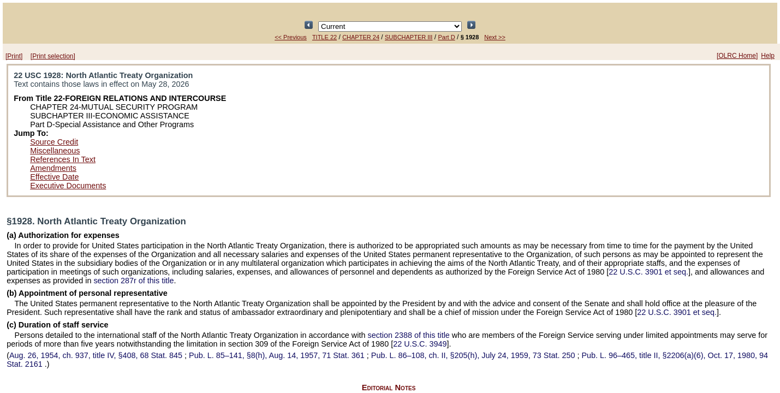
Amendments (53, 168)
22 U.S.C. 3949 (419, 344)
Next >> (494, 37)
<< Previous (291, 37)
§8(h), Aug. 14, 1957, (278, 355)
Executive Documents (68, 185)
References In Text (63, 159)
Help (768, 55)
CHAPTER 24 (360, 37)
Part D (446, 37)
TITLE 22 (324, 37)
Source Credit (54, 142)
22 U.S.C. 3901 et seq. (648, 271)
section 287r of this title (133, 280)
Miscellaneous (55, 150)
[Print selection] (53, 56)
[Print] (13, 56)
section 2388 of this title (408, 335)
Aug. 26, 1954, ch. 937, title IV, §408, (96, 355)
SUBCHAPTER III (408, 37)
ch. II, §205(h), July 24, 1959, (474, 355)
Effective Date (54, 176)
